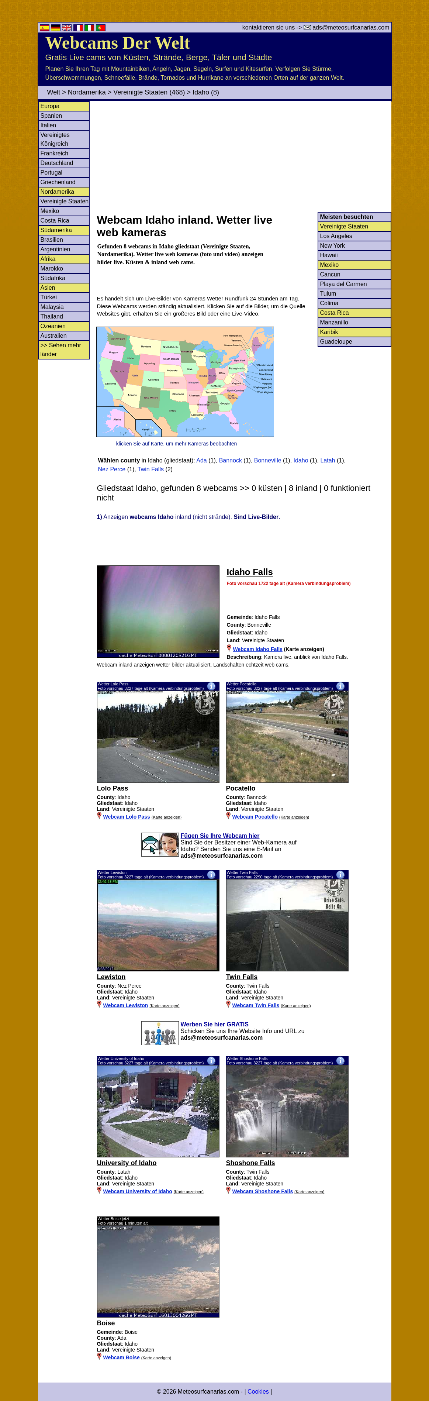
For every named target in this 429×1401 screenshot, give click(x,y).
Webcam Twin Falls (256, 1005)
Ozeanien (53, 326)
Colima (329, 303)
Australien (54, 336)
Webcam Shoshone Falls (262, 1191)
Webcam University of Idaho (137, 1191)
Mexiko (50, 211)
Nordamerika (87, 92)
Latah (327, 460)
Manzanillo (334, 322)
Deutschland (57, 163)
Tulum (328, 293)
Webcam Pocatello (255, 817)
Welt (53, 92)
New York (332, 245)
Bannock (230, 460)
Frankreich (55, 153)
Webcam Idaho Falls (258, 649)
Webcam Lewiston (125, 1005)
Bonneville (267, 460)
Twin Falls (151, 469)
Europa (50, 106)
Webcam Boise (121, 1357)
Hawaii (329, 255)
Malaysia (52, 307)
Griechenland (58, 182)
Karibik (329, 332)
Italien (48, 125)
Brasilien (52, 240)
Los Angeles (336, 236)
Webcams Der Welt (117, 42)
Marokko (52, 268)
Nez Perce (112, 469)
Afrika (48, 259)
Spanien (51, 116)
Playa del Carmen (343, 284)
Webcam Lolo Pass (126, 817)
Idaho (201, 92)
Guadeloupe (336, 341)
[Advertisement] (243, 156)
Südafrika (53, 278)
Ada (201, 460)
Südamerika (56, 230)
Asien (48, 288)
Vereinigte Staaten (140, 92)
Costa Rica (55, 220)
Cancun (330, 274)
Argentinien (55, 249)
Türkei (49, 297)
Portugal (52, 172)
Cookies (258, 1391)
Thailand (52, 316)
